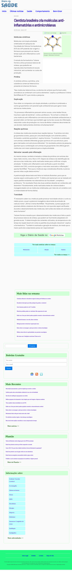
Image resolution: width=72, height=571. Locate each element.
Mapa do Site (50, 556)
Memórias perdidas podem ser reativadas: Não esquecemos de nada (32, 311)
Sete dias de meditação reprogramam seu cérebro (17, 396)
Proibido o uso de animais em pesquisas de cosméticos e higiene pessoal (22, 458)
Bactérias (63, 250)
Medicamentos (26, 250)
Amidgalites (12, 533)
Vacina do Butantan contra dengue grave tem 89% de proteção (19, 441)
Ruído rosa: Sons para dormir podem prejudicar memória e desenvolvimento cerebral (35, 315)
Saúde (29, 11)
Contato (41, 556)
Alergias (11, 508)
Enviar (9, 368)
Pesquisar (32, 346)
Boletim (33, 556)
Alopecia (11, 512)
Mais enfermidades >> (15, 538)
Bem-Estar (57, 11)
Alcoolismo (12, 503)
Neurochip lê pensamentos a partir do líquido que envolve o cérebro (21, 388)
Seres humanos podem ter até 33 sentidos (26, 307)
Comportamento (42, 11)
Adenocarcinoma (14, 490)
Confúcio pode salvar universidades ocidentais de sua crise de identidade (22, 392)
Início (4, 11)
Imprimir (64, 33)
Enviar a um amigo (51, 33)
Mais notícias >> (13, 426)
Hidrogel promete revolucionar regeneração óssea (28, 324)
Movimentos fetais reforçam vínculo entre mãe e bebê (18, 413)
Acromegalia (13, 486)
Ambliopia (12, 528)
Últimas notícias (16, 11)
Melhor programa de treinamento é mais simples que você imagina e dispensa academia (25, 399)
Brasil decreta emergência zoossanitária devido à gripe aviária (19, 455)
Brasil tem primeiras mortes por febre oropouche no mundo (19, 444)
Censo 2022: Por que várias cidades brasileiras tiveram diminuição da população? (24, 448)
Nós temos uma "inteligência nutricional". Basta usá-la (29, 336)
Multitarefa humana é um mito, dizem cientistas (27, 319)
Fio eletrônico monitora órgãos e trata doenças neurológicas (19, 417)
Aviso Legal (25, 556)
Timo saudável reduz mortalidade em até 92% (16, 403)
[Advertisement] (7, 43)
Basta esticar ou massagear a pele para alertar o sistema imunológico (32, 328)
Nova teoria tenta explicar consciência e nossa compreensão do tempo (21, 420)
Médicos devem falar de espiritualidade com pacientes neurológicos (32, 332)
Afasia (11, 494)
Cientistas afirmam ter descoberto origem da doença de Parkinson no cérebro (34, 298)
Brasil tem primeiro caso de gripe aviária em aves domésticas (19, 451)
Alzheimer (12, 517)
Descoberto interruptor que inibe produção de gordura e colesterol (31, 303)
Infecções (47, 250)
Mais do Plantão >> (14, 462)
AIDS (11, 499)
